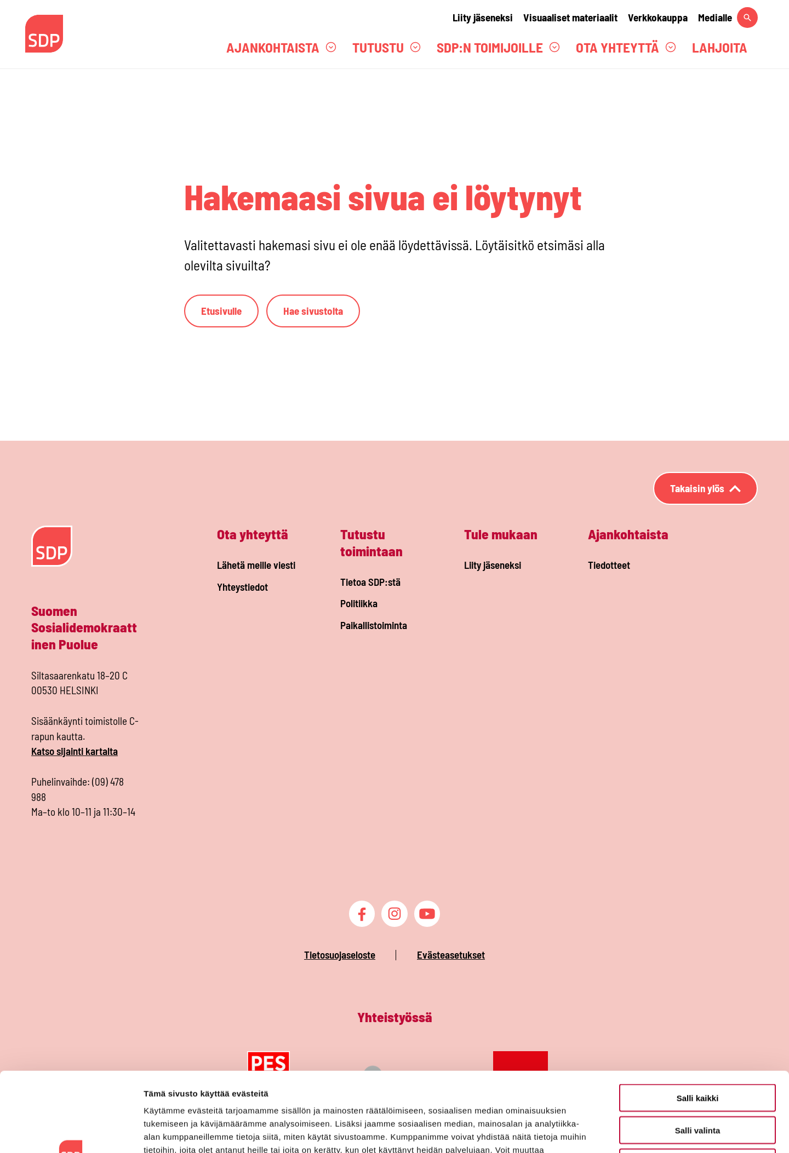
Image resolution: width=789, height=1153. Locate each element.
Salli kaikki (698, 1018)
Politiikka (359, 603)
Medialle (715, 17)
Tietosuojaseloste (339, 954)
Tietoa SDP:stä (370, 581)
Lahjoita (719, 47)
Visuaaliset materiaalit (570, 17)
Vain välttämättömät (697, 1083)
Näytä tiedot (586, 1131)
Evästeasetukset (451, 954)
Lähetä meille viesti (256, 564)
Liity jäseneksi (483, 17)
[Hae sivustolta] (747, 17)
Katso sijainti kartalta (74, 751)
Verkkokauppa (658, 17)
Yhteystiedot (242, 586)
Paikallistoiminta (373, 625)
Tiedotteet (609, 564)
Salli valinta (698, 1051)
